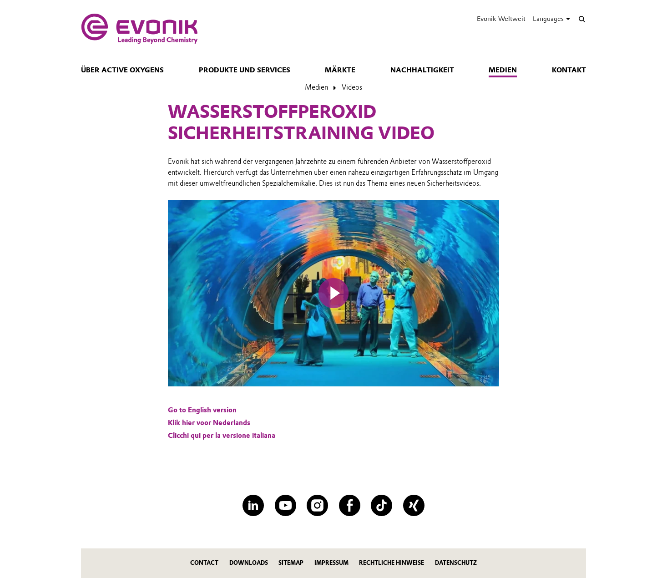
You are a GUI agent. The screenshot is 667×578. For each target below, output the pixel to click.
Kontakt (569, 70)
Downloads (248, 562)
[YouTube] (285, 505)
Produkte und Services (244, 70)
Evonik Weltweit (501, 19)
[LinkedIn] (253, 505)
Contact (204, 562)
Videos (352, 87)
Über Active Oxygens (122, 70)
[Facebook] (349, 505)
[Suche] (581, 19)
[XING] (413, 505)
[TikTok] (381, 505)
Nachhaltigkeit (422, 70)
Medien (503, 70)
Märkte (340, 70)
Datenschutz (456, 562)
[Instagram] (317, 505)
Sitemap (290, 562)
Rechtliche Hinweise (391, 562)
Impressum (331, 562)
